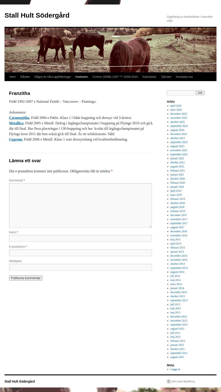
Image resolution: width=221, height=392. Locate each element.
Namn (13, 232)
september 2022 (179, 154)
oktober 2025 (177, 121)
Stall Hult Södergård (37, 15)
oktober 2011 (177, 349)
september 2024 (179, 126)
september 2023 (179, 142)
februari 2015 (177, 247)
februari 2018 (177, 211)
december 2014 (178, 255)
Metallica (16, 123)
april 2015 (176, 243)
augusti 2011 (177, 357)
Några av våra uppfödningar (53, 76)
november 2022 (178, 150)
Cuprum (15, 139)
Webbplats (15, 261)
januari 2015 (177, 251)
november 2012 (178, 320)
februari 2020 (177, 182)
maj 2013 (175, 312)
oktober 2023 (177, 138)
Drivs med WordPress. (183, 381)
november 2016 (178, 235)
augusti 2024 (177, 130)
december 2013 (178, 292)
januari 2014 (177, 288)
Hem (12, 76)
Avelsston (81, 76)
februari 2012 (177, 340)
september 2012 (179, 324)
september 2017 (179, 223)
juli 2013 (175, 304)
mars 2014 (176, 284)
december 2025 (178, 113)
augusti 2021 (177, 166)
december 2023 (178, 134)
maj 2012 (175, 336)
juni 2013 (175, 308)
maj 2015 (175, 239)
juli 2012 (175, 332)
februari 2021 (177, 170)
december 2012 (178, 316)
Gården (25, 76)
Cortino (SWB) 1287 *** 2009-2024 (115, 76)
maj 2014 (175, 280)
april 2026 (176, 105)
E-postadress (18, 246)
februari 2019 (177, 199)
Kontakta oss (184, 76)
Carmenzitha (19, 118)
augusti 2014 (177, 271)
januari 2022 (177, 158)
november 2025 (178, 117)
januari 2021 (177, 174)
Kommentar (17, 180)
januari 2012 (177, 344)
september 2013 (179, 300)
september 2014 (179, 267)
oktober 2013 (177, 296)
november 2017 (178, 219)
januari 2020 (177, 186)
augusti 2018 (177, 207)
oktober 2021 (177, 162)
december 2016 (178, 231)
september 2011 (179, 353)
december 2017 (178, 215)
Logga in (175, 369)
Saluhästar (149, 76)
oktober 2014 (177, 263)
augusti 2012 (177, 328)
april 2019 (176, 190)
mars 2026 (176, 109)
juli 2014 (175, 276)
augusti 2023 (177, 146)
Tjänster (166, 76)
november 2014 (178, 259)
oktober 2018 (177, 203)
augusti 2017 (177, 227)
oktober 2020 (177, 178)
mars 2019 (176, 194)
